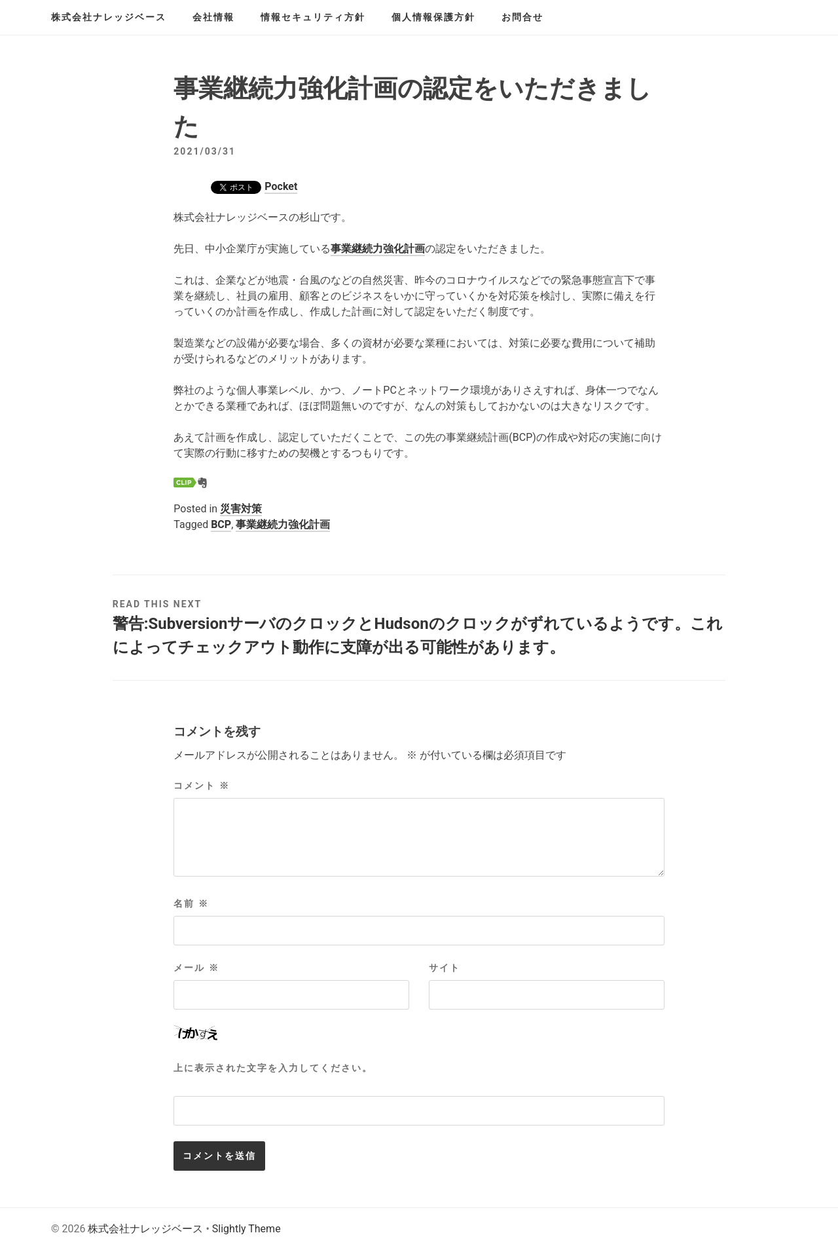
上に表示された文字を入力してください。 (273, 1068)
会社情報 (213, 17)
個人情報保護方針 (433, 17)
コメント (201, 785)
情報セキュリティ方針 (313, 17)
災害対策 (241, 508)
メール (196, 967)
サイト (444, 967)
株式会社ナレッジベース (108, 17)
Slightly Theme (246, 1228)
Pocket (280, 186)
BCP (221, 524)
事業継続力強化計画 (378, 248)
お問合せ (522, 17)
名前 (190, 903)
